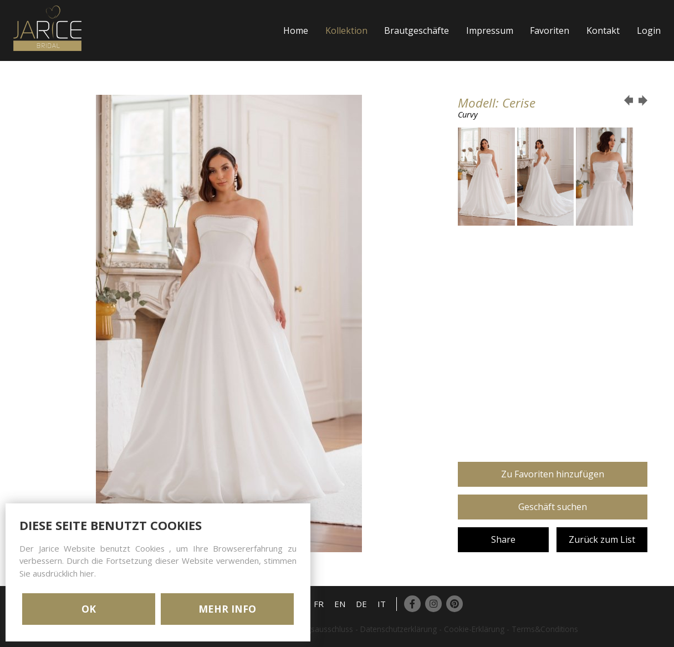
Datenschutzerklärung (398, 629)
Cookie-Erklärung (474, 629)
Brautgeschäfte (416, 30)
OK (88, 608)
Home (295, 30)
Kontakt (603, 30)
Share (503, 539)
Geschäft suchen (552, 507)
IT (381, 603)
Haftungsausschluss (318, 629)
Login (649, 30)
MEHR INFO (227, 608)
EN (339, 603)
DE (361, 603)
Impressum (489, 30)
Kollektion (346, 30)
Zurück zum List (602, 539)
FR (319, 603)
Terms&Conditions (545, 629)
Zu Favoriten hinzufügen (552, 474)
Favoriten (549, 30)
